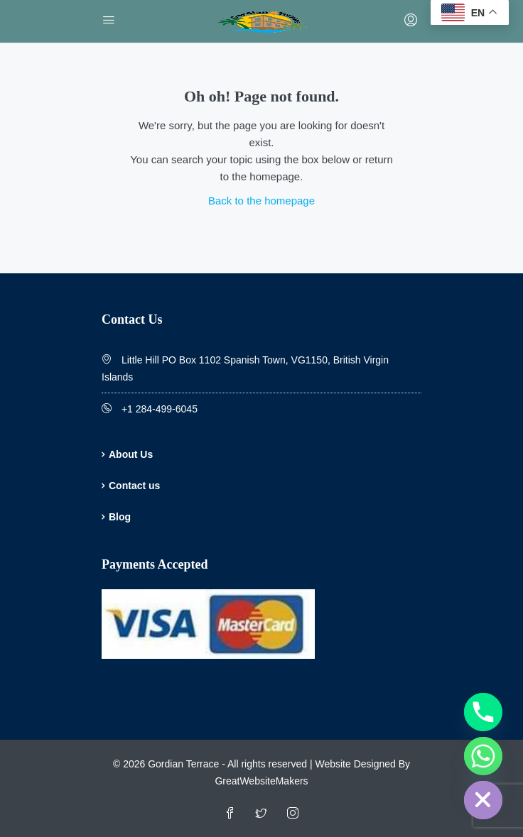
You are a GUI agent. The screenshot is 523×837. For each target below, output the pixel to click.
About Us (131, 454)
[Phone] (483, 712)
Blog (120, 517)
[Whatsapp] (483, 756)
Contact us (134, 485)
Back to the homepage (261, 201)
